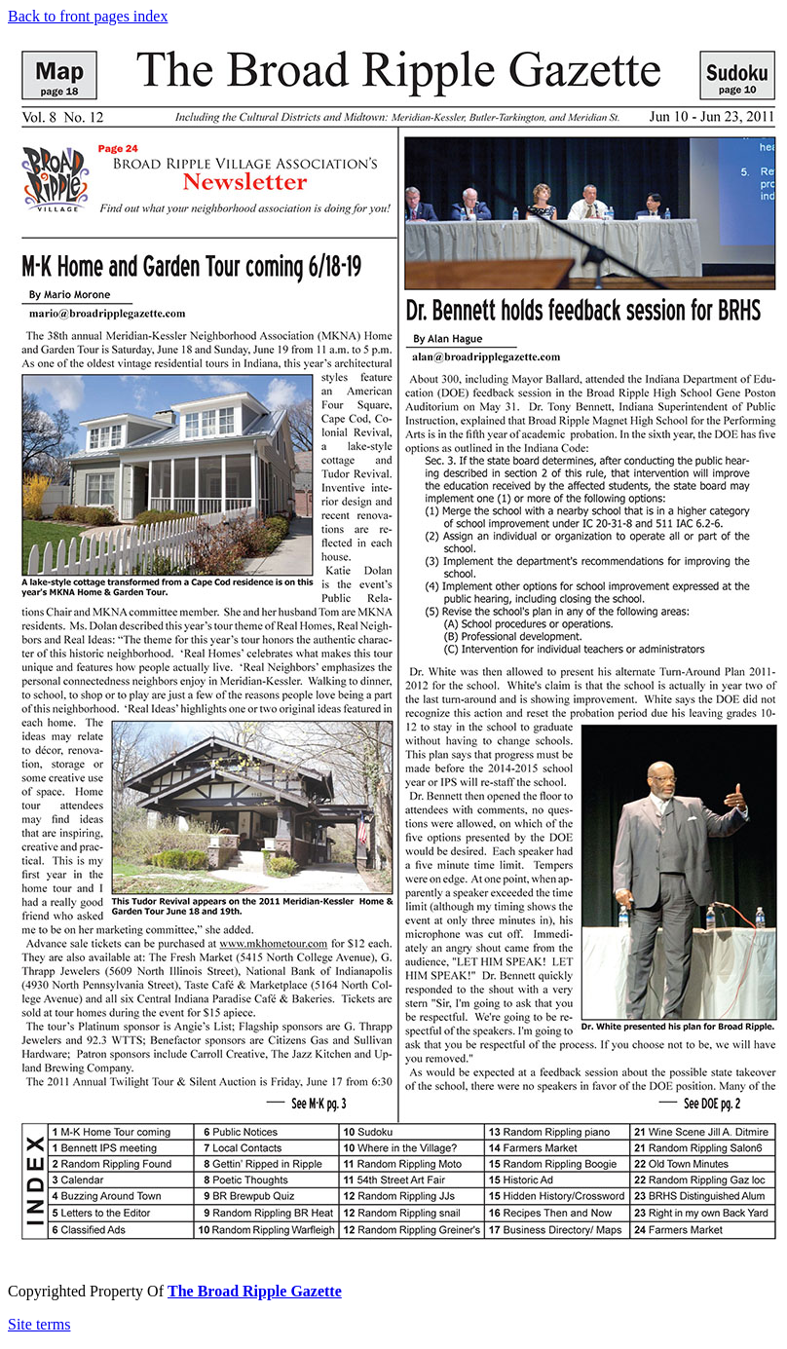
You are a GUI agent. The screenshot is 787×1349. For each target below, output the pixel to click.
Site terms (39, 1324)
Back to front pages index (88, 16)
